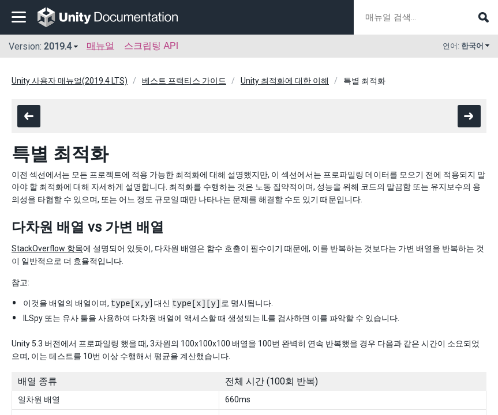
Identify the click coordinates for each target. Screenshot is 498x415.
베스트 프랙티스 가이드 (184, 80)
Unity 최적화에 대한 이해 (285, 80)
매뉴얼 (100, 46)
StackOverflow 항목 (47, 248)
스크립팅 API (151, 46)
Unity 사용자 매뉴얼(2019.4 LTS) (70, 80)
